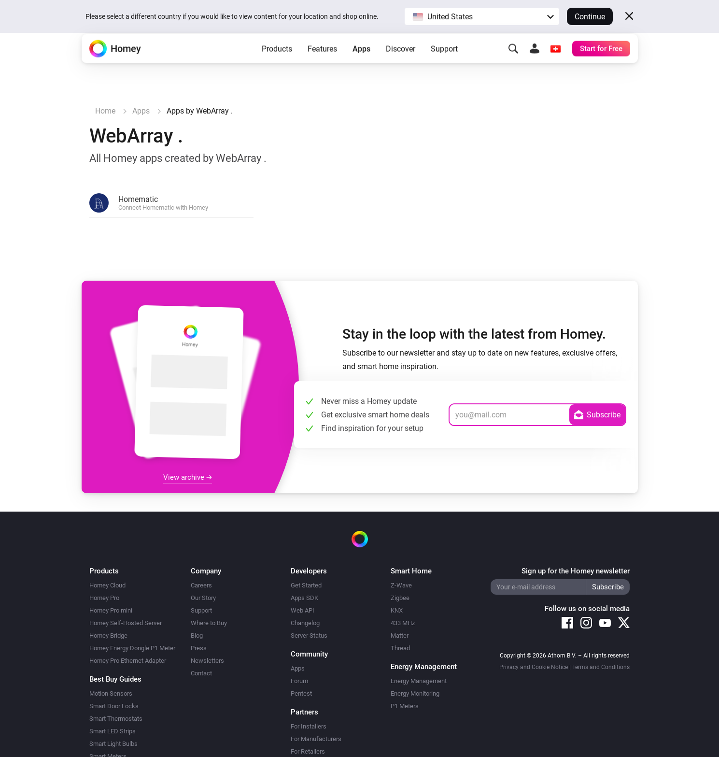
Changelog (305, 623)
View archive (187, 477)
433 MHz (403, 623)
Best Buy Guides (115, 679)
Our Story (203, 597)
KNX (397, 610)
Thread (400, 648)
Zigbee (400, 597)
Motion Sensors (110, 693)
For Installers (308, 726)
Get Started (306, 585)
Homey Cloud (107, 585)
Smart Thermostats (115, 718)
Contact (201, 673)
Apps (361, 63)
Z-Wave (401, 585)
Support (444, 63)
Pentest (301, 693)
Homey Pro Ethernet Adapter (127, 660)
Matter (400, 635)
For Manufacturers (316, 739)
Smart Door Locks (114, 706)
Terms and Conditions (601, 667)
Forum (299, 681)
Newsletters (207, 660)
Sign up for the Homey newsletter (576, 571)
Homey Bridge (108, 635)
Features (322, 63)
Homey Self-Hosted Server (125, 623)
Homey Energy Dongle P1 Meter (132, 648)
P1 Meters (405, 706)
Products (277, 63)
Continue (590, 16)
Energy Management (419, 681)
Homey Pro (104, 597)
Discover (400, 63)
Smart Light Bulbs (113, 743)
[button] (482, 16)
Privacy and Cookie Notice (533, 667)
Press (199, 648)
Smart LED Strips (112, 731)
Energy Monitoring (415, 693)
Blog (197, 635)
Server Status (309, 635)
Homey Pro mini (110, 610)
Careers (201, 585)
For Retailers (308, 751)
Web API (302, 610)
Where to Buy (209, 623)
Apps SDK (304, 597)
